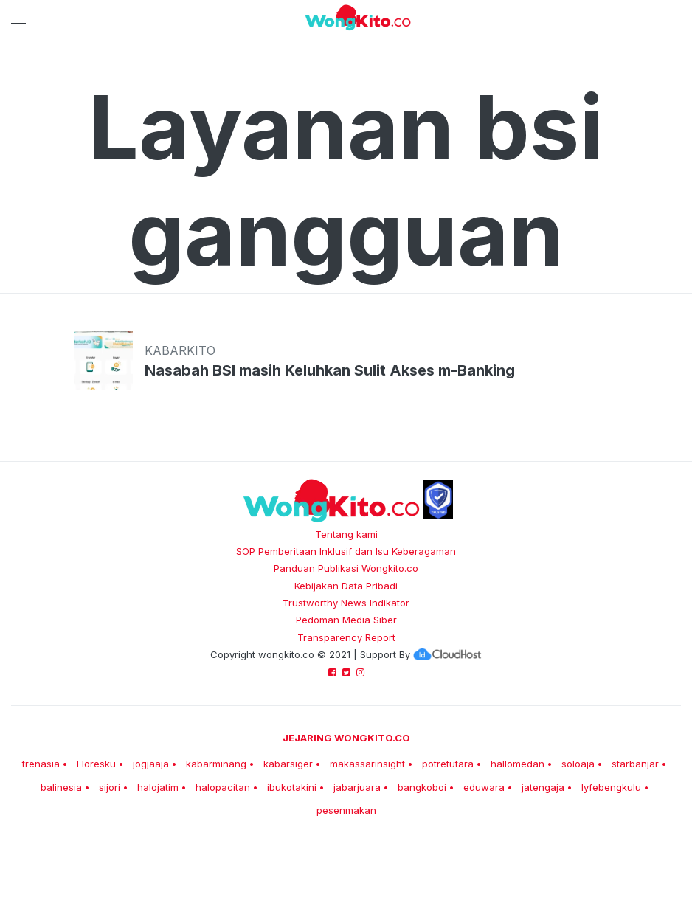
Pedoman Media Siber (346, 620)
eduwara (484, 787)
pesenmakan (346, 810)
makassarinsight (367, 763)
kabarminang (216, 763)
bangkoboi (422, 787)
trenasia (41, 763)
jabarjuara (357, 787)
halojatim (158, 787)
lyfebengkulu (611, 787)
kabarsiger (288, 763)
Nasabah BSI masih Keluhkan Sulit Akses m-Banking (330, 370)
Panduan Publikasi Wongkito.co (346, 568)
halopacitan (223, 787)
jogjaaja (151, 763)
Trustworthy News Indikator (346, 603)
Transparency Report (346, 637)
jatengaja (543, 787)
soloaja (578, 763)
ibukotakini (291, 787)
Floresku (96, 763)
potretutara (448, 763)
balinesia (61, 787)
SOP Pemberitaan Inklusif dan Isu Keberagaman (346, 551)
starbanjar (635, 763)
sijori (109, 787)
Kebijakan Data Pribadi (346, 586)
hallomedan (517, 763)
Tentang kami (346, 534)
